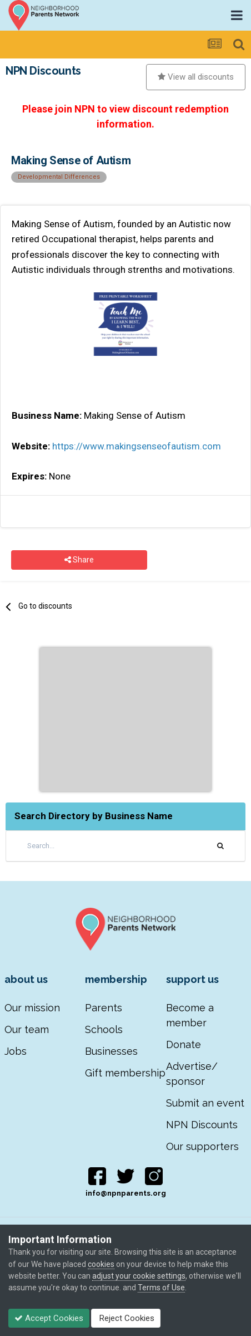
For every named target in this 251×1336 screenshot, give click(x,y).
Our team (26, 1029)
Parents (103, 1008)
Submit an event (205, 1103)
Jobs (15, 1051)
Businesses (111, 1051)
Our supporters (202, 1146)
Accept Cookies (48, 1318)
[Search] (86, 845)
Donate (183, 1044)
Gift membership (125, 1073)
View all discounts (196, 77)
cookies (101, 1264)
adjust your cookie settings (138, 1275)
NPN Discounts (202, 1125)
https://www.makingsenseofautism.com (136, 446)
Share (79, 560)
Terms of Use (161, 1287)
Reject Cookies (125, 1318)
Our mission (32, 1008)
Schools (104, 1029)
